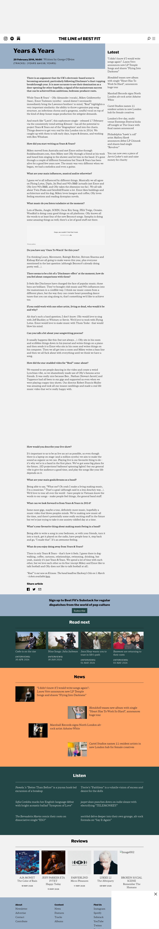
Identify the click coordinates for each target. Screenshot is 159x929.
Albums (59, 921)
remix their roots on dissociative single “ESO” (40, 818)
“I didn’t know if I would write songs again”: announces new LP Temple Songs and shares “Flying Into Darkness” (124, 65)
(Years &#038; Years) (41, 63)
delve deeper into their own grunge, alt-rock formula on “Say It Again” (112, 818)
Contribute (21, 921)
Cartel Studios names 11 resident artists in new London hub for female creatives (124, 109)
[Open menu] (153, 38)
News (58, 909)
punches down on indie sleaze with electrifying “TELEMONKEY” (109, 803)
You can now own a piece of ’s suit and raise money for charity (123, 157)
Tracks (19, 63)
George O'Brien (65, 59)
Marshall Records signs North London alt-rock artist (124, 97)
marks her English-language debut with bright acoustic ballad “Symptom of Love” (44, 803)
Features (59, 913)
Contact (19, 917)
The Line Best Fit (79, 39)
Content (59, 904)
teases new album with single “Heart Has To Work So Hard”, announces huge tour (123, 82)
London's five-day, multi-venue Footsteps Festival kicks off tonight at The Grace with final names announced (124, 123)
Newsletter (21, 909)
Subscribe (79, 610)
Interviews (22, 657)
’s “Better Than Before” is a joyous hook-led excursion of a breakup (46, 789)
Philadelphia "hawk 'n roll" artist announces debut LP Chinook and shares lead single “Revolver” (124, 141)
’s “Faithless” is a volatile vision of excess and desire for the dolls (112, 789)
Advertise (20, 913)
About (18, 904)
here (48, 576)
